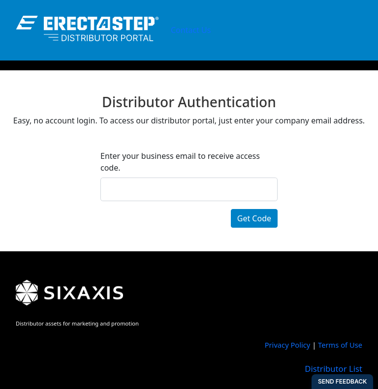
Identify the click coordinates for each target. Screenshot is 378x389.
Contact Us (191, 30)
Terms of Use (340, 345)
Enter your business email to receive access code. (180, 161)
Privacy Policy (288, 345)
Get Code (254, 218)
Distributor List (333, 368)
